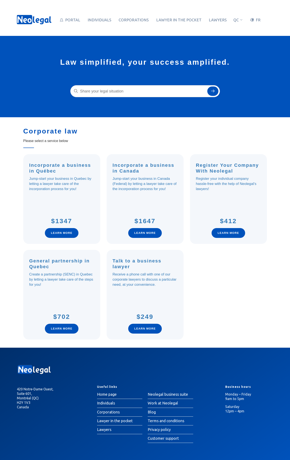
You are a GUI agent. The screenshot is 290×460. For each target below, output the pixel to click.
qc (238, 20)
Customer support (163, 438)
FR (258, 20)
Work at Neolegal (163, 403)
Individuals (99, 20)
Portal (72, 20)
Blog (152, 412)
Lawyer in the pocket (179, 20)
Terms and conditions (166, 421)
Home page (107, 394)
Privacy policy (159, 429)
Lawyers (218, 20)
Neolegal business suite (168, 394)
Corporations (134, 20)
